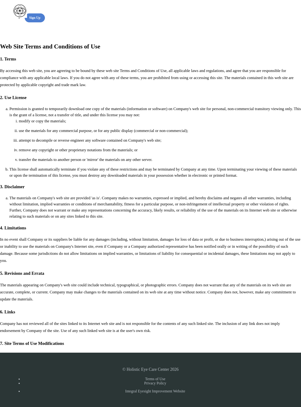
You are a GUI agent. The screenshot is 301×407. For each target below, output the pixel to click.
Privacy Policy (155, 383)
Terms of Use (155, 379)
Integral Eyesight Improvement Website (155, 391)
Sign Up (34, 18)
